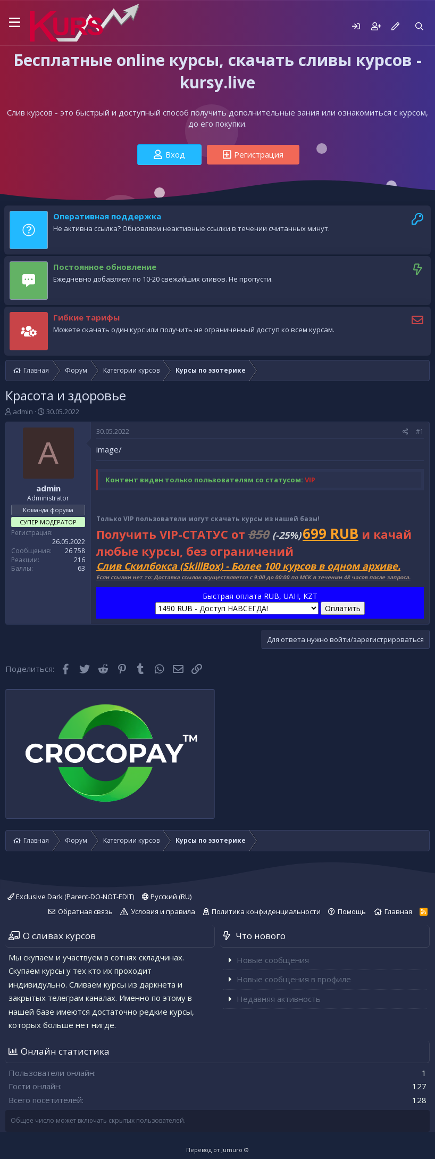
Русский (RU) (166, 896)
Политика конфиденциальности (266, 911)
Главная (398, 911)
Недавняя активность (279, 998)
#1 (420, 431)
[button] (14, 23)
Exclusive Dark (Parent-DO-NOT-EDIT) (70, 896)
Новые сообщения (273, 960)
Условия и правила (163, 911)
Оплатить (343, 608)
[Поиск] (419, 26)
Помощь (352, 911)
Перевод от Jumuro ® (217, 1150)
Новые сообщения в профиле (294, 979)
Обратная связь (85, 911)
